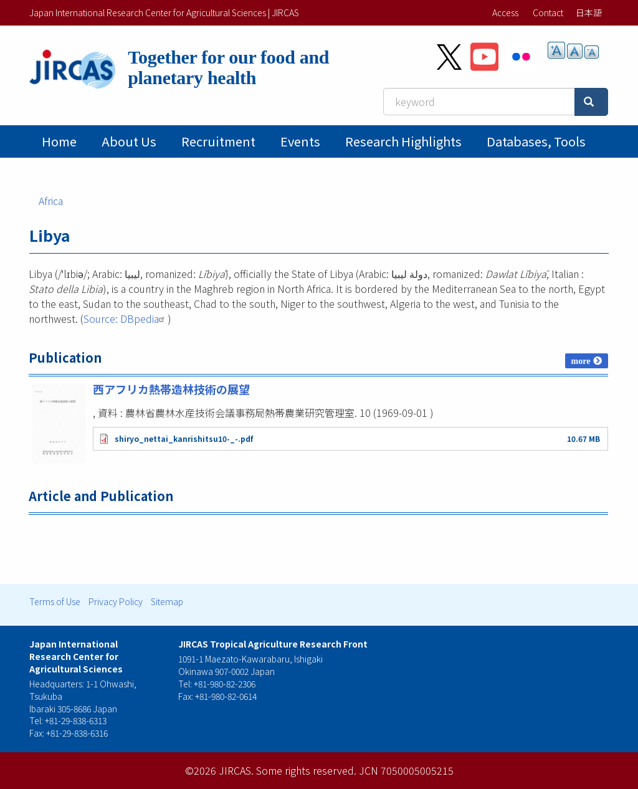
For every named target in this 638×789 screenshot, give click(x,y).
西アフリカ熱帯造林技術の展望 (171, 389)
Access (505, 12)
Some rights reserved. (306, 770)
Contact (548, 12)
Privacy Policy (115, 601)
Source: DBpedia (125, 318)
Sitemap (167, 601)
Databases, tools (536, 141)
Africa (51, 200)
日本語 (589, 12)
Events (300, 141)
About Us (129, 141)
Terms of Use (54, 601)
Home (59, 141)
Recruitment (218, 141)
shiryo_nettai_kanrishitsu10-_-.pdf (184, 438)
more (581, 360)
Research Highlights (403, 141)
